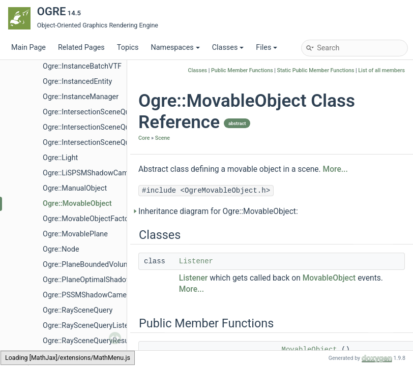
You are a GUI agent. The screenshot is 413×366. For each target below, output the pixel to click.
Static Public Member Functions (316, 70)
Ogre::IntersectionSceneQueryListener (104, 127)
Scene (162, 138)
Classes (228, 47)
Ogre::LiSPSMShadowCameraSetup (100, 173)
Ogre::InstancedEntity (77, 81)
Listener (196, 261)
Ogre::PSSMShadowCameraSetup (97, 295)
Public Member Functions (242, 70)
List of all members (381, 70)
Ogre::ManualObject (75, 188)
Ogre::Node (61, 249)
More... (335, 169)
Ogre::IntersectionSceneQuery (91, 112)
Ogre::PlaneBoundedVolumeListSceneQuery (114, 264)
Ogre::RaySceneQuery (77, 310)
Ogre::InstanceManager (81, 97)
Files (266, 47)
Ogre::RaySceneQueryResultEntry (96, 341)
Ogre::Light (60, 158)
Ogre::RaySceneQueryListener (91, 325)
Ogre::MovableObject (77, 203)
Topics (128, 47)
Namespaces (175, 47)
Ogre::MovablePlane (75, 234)
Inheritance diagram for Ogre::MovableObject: (218, 211)
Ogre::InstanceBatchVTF (82, 66)
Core (144, 138)
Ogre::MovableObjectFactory (89, 219)
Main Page (28, 47)
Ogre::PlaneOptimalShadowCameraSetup (109, 280)
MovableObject (329, 278)
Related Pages (81, 47)
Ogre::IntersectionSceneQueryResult (101, 142)
